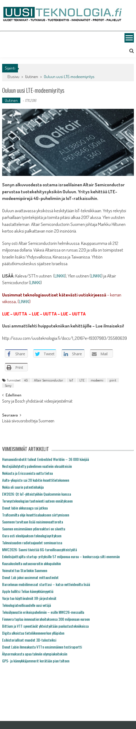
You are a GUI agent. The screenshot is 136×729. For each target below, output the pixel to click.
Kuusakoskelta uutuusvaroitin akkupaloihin (31, 563)
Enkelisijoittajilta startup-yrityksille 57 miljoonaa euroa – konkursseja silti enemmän (61, 556)
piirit (112, 380)
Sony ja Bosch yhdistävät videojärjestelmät (37, 401)
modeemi (97, 380)
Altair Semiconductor (48, 380)
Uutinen (31, 76)
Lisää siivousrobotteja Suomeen (28, 421)
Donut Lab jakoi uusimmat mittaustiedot (30, 577)
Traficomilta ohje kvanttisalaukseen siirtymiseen (35, 515)
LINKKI (60, 276)
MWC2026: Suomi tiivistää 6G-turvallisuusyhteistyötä (39, 549)
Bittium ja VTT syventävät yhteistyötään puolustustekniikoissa (45, 626)
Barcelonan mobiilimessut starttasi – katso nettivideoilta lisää (46, 584)
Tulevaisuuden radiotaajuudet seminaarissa (32, 542)
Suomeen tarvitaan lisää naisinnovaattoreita (32, 521)
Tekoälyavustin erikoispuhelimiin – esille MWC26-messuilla (43, 612)
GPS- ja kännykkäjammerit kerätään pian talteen (35, 661)
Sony (8, 385)
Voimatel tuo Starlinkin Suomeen (24, 570)
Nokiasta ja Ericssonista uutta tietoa (27, 473)
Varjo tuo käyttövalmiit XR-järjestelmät (29, 598)
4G (26, 380)
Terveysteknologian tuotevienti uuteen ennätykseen (37, 501)
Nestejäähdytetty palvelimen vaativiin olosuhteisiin (37, 466)
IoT (71, 380)
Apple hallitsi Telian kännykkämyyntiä (27, 591)
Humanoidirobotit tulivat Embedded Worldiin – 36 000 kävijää (45, 459)
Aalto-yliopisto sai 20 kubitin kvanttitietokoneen (35, 480)
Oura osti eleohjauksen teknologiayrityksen (31, 535)
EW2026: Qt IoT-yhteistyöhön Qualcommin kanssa (36, 494)
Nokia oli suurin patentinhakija (23, 487)
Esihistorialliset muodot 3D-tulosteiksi (29, 640)
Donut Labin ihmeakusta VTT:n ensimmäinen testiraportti (42, 647)
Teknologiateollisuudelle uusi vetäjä (26, 605)
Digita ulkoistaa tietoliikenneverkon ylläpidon (33, 633)
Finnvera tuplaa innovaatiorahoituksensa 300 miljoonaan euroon (46, 619)
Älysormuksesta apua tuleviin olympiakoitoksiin (34, 654)
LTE (82, 380)
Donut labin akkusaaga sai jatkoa (25, 508)
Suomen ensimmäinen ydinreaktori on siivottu (33, 528)
